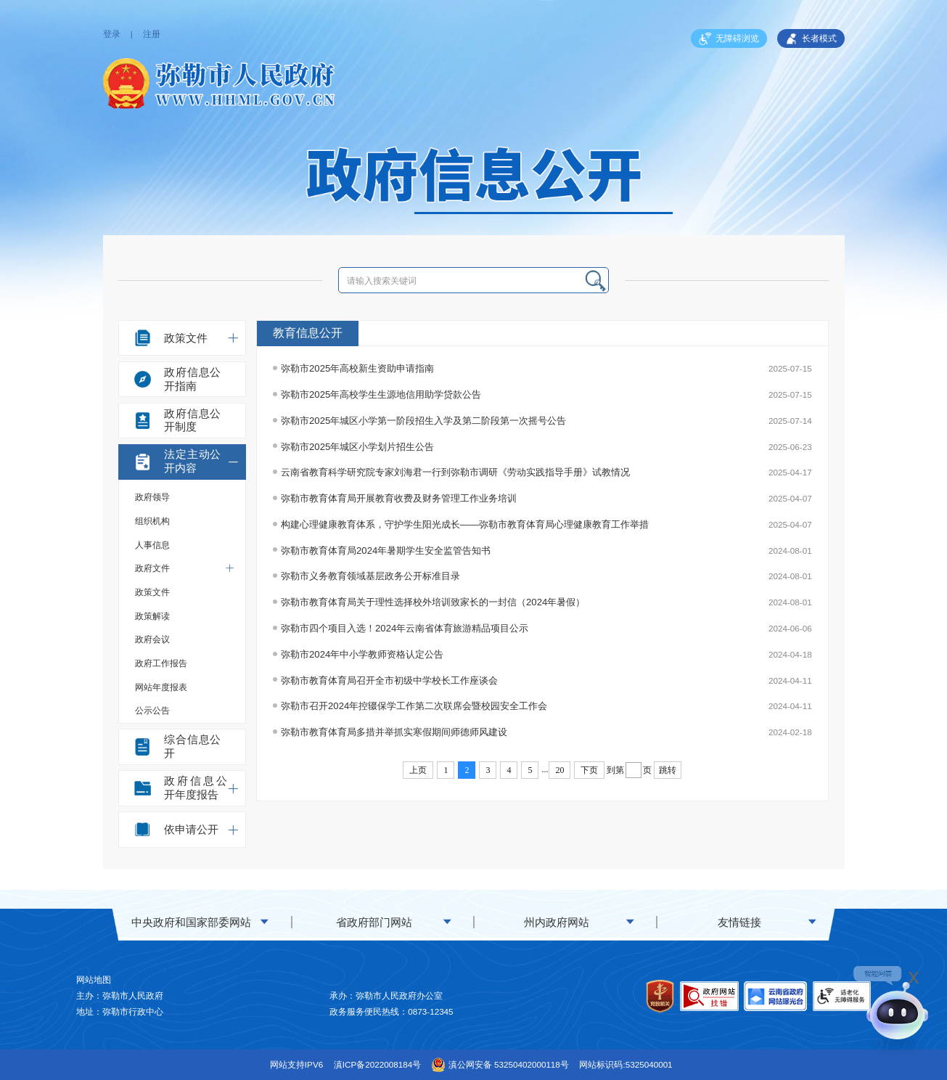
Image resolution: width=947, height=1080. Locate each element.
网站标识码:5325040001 (625, 1064)
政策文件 (152, 592)
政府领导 (152, 497)
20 (559, 770)
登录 (111, 33)
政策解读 (152, 616)
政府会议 (152, 639)
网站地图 (93, 979)
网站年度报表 (161, 687)
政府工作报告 (161, 663)
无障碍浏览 (729, 39)
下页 (589, 770)
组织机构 (152, 520)
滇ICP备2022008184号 (377, 1064)
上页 (418, 770)
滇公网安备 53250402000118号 (500, 1065)
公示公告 (152, 710)
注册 (151, 33)
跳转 (667, 770)
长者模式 (811, 39)
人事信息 (152, 544)
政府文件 (184, 567)
